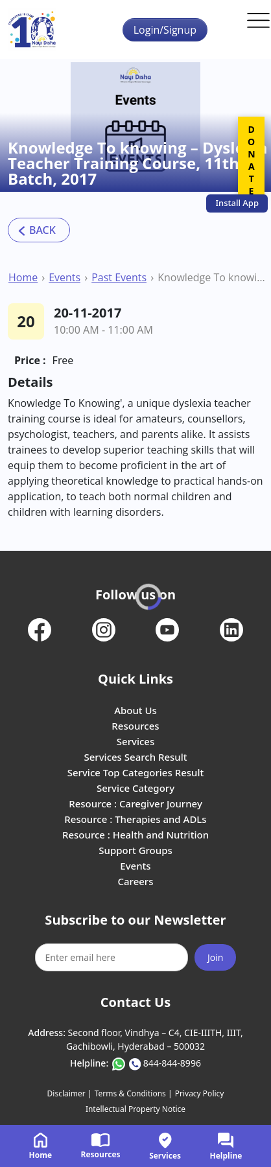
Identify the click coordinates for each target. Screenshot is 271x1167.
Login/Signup (165, 30)
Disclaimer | (69, 1093)
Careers (135, 881)
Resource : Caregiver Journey (135, 803)
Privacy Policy (199, 1093)
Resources (135, 725)
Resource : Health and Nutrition (135, 834)
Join (215, 957)
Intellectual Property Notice (135, 1109)
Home (23, 277)
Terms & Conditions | (133, 1093)
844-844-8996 (172, 1063)
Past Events (119, 277)
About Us (135, 710)
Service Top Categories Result (135, 772)
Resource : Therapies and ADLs (135, 819)
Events (64, 277)
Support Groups (135, 850)
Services (135, 741)
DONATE (251, 160)
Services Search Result (135, 756)
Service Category (135, 787)
